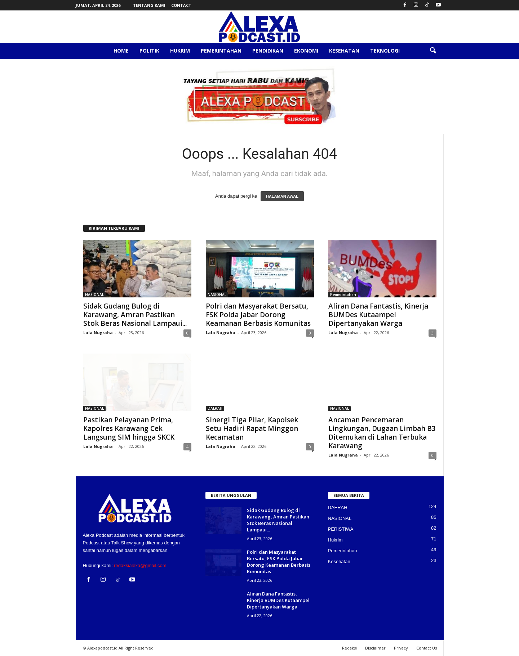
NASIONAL (94, 294)
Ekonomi (306, 50)
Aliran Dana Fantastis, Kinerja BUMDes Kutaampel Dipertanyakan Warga (378, 314)
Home (121, 50)
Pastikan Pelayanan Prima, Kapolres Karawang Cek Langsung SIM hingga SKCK (128, 428)
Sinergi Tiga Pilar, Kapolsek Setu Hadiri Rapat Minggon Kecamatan (252, 428)
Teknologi (385, 50)
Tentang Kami (149, 5)
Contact (181, 5)
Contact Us (426, 648)
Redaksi (349, 648)
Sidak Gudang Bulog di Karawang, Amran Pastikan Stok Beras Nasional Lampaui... (135, 314)
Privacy (401, 648)
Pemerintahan (221, 50)
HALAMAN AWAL (282, 196)
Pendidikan (267, 50)
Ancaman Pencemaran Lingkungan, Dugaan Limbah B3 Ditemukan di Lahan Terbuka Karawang (382, 432)
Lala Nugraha (98, 332)
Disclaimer (375, 648)
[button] (433, 51)
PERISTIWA (341, 529)
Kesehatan (344, 50)
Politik (149, 50)
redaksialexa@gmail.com (140, 565)
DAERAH (215, 408)
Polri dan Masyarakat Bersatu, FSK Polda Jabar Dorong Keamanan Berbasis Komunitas (258, 314)
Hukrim (180, 50)
